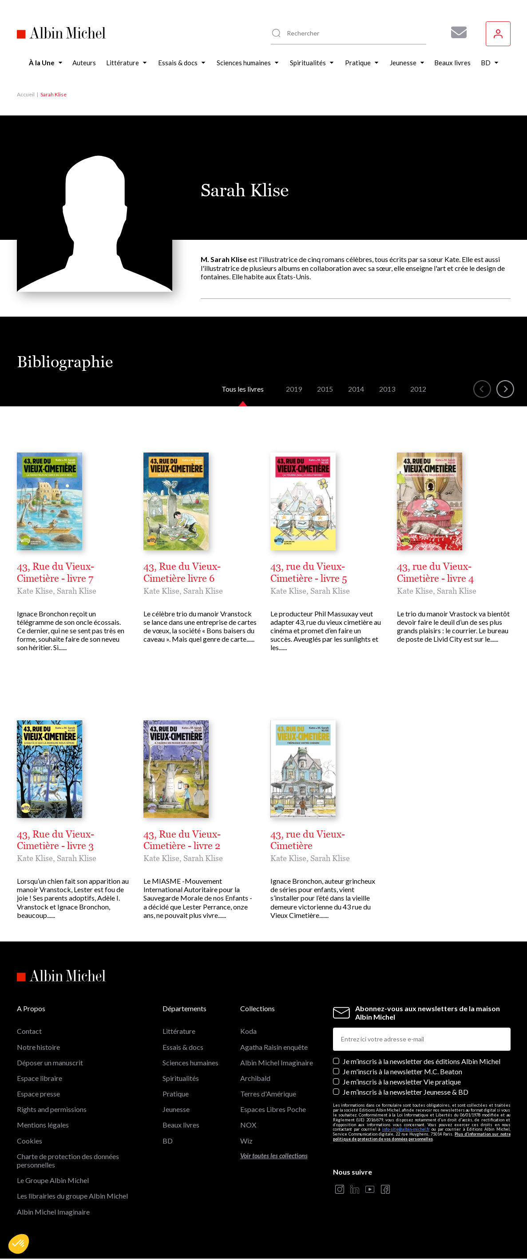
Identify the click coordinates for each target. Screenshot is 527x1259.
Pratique (175, 1093)
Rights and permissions (52, 1109)
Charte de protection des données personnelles (68, 1160)
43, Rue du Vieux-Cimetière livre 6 (182, 572)
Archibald (255, 1078)
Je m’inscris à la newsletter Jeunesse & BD (405, 1092)
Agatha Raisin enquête (274, 1047)
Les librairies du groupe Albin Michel (72, 1195)
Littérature (178, 1031)
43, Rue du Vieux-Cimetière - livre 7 (55, 572)
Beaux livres (180, 1124)
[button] (18, 1244)
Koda (248, 1031)
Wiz (246, 1140)
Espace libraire (39, 1078)
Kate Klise (35, 591)
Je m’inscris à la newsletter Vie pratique (402, 1081)
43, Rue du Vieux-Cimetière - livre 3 (55, 840)
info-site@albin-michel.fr (406, 1129)
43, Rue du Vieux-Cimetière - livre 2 (182, 840)
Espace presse (38, 1093)
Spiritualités (180, 1078)
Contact (29, 1031)
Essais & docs (182, 1047)
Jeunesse (176, 1109)
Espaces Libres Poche (273, 1109)
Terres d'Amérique (268, 1093)
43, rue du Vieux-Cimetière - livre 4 (435, 572)
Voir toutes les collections (274, 1156)
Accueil (26, 94)
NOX (248, 1124)
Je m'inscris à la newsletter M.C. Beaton (402, 1071)
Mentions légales (43, 1124)
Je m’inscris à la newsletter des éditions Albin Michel (421, 1061)
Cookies (29, 1140)
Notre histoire (38, 1047)
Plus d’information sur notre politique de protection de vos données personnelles (422, 1136)
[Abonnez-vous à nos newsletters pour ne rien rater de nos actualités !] (455, 32)
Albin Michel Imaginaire (53, 1211)
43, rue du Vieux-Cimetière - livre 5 (308, 572)
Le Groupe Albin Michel (53, 1180)
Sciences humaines (190, 1062)
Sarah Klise (76, 591)
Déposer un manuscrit (50, 1062)
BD (167, 1140)
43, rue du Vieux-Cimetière (307, 840)
